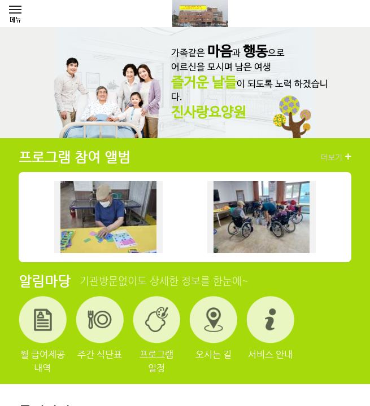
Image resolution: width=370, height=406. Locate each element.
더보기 (335, 156)
